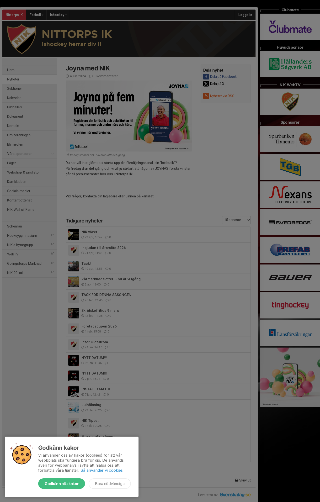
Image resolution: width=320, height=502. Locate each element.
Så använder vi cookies (101, 470)
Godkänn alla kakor (62, 483)
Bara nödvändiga (109, 483)
